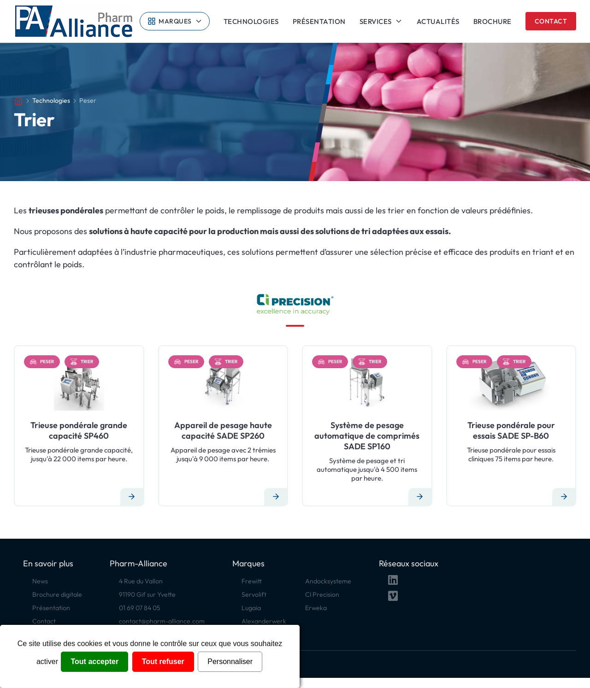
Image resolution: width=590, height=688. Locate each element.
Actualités (438, 21)
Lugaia (251, 608)
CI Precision (322, 594)
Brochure (492, 21)
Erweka (316, 608)
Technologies (251, 21)
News (40, 581)
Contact (551, 21)
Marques (175, 21)
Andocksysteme (328, 581)
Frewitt (252, 581)
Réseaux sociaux (408, 563)
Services (376, 21)
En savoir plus (48, 563)
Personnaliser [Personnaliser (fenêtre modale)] (230, 661)
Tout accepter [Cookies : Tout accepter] (94, 661)
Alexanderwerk (264, 621)
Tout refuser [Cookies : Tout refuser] (163, 661)
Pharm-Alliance (138, 563)
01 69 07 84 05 (139, 608)
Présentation (319, 21)
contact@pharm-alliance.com (162, 621)
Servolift (254, 594)
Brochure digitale (57, 594)
